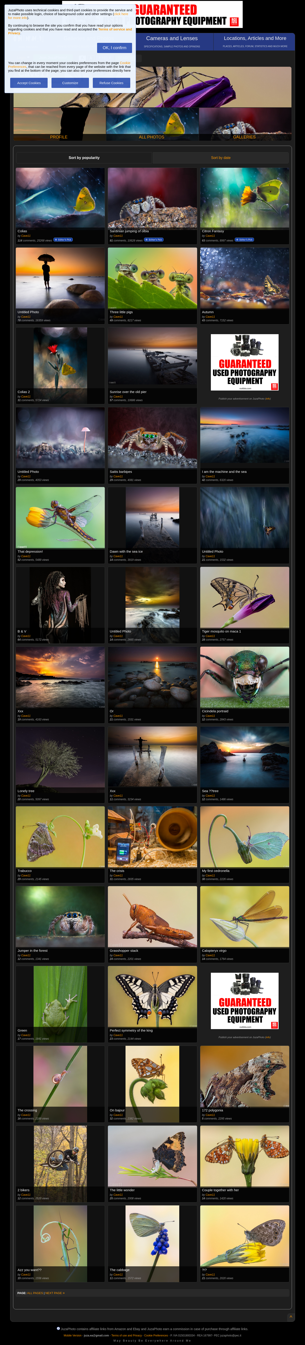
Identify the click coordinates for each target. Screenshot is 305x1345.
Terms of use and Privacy (126, 1335)
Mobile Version (72, 1335)
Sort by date (220, 158)
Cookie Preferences (156, 1335)
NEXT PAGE (55, 1293)
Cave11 (25, 235)
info (268, 398)
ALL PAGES (35, 1293)
